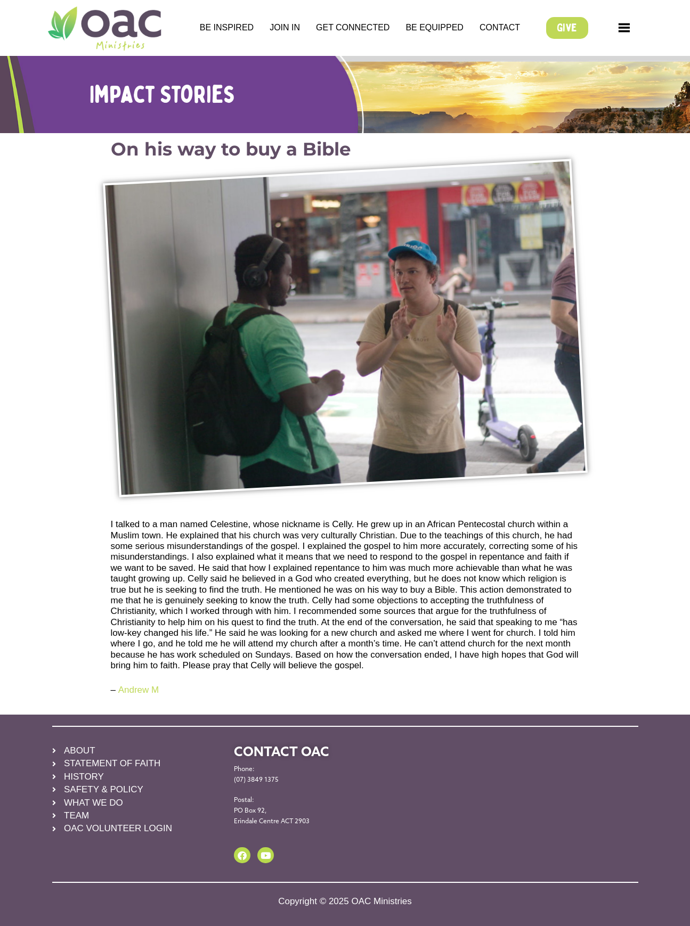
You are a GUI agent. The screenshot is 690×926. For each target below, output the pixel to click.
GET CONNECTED (352, 27)
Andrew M (138, 690)
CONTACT (500, 27)
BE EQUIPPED (434, 27)
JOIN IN (285, 27)
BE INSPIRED (227, 27)
